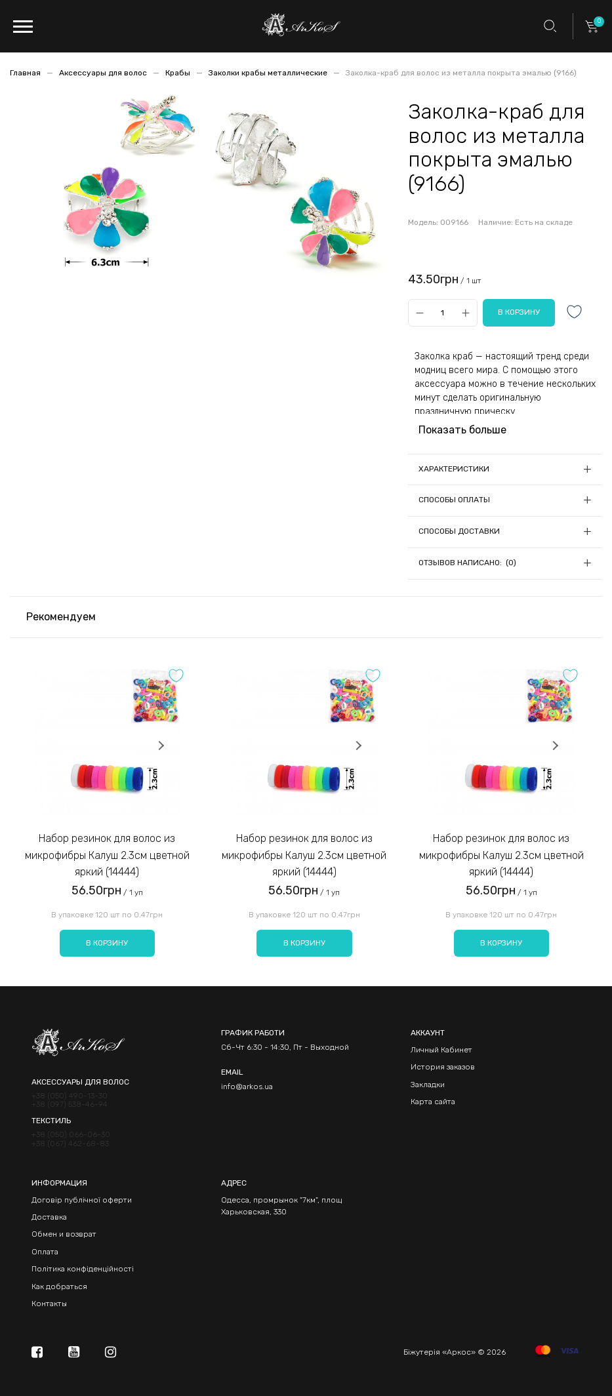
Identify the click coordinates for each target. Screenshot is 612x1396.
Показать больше (462, 430)
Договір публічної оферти (81, 1200)
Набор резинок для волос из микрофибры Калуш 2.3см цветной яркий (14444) (107, 855)
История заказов (443, 1066)
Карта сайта (433, 1101)
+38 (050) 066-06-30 (70, 1134)
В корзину (107, 942)
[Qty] (442, 313)
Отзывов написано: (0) (467, 562)
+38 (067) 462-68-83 (70, 1144)
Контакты (49, 1303)
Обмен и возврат (63, 1234)
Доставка (49, 1217)
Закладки (428, 1084)
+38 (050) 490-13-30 (69, 1096)
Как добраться (59, 1286)
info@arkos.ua (247, 1086)
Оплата (44, 1251)
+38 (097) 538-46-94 (69, 1104)
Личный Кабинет (441, 1049)
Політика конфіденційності (82, 1268)
